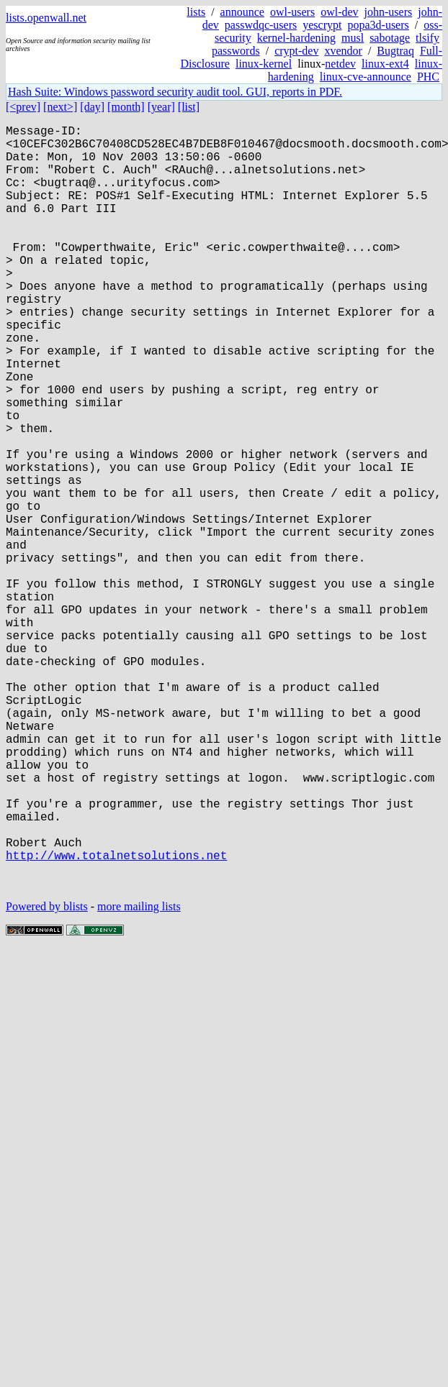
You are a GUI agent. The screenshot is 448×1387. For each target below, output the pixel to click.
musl (352, 38)
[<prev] (23, 107)
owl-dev (339, 12)
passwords (236, 51)
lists (196, 12)
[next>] (60, 107)
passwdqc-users (261, 25)
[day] (92, 107)
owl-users (292, 12)
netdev (340, 64)
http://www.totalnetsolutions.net (116, 1019)
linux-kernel (264, 64)
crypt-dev (296, 51)
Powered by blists (47, 1076)
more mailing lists (139, 1076)
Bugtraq (395, 51)
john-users (388, 12)
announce (242, 12)
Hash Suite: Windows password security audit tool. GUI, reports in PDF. (175, 92)
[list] (189, 107)
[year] (161, 107)
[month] (126, 107)
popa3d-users (377, 25)
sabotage (389, 38)
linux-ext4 (385, 64)
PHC (428, 76)
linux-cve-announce (365, 76)
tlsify (427, 38)
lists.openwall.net (46, 18)
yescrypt (322, 25)
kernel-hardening (296, 38)
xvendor (343, 51)
